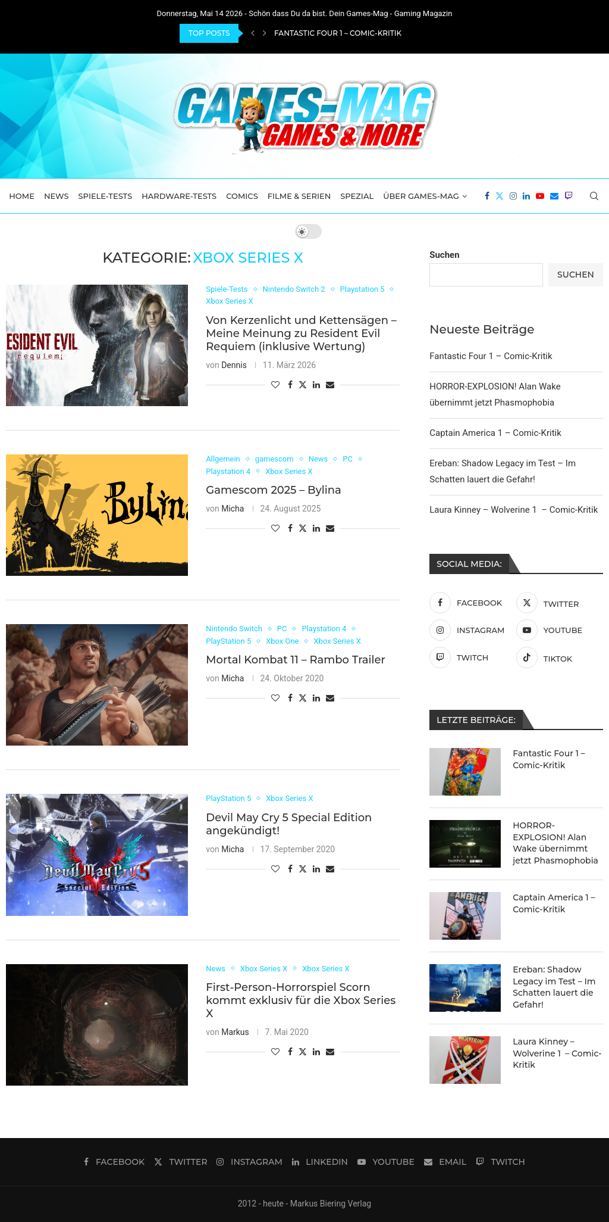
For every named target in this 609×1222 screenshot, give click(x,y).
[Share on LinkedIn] (316, 384)
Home (21, 196)
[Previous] (253, 33)
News (56, 196)
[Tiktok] (556, 657)
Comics (242, 196)
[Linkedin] (526, 196)
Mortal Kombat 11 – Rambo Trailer (295, 659)
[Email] (554, 196)
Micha (232, 508)
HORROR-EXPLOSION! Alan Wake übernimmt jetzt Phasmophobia (555, 843)
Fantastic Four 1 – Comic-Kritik (337, 33)
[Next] (264, 33)
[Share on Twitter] (303, 384)
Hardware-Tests (179, 196)
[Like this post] (275, 384)
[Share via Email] (330, 384)
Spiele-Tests (106, 196)
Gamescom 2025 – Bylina (273, 490)
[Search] (594, 196)
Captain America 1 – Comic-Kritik (495, 433)
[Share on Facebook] (290, 384)
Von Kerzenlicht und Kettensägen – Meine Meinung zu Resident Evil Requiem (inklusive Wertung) (301, 333)
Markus (235, 1032)
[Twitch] (568, 196)
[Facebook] (487, 196)
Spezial (356, 196)
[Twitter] (499, 196)
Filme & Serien (299, 196)
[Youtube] (540, 196)
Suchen (444, 255)
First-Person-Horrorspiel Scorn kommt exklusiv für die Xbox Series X (300, 1000)
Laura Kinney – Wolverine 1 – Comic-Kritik (513, 509)
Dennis (234, 365)
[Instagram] (513, 196)
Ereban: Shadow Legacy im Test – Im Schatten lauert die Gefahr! (554, 987)
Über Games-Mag (421, 196)
